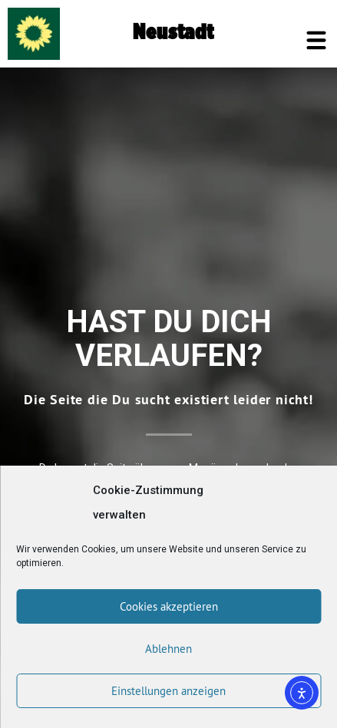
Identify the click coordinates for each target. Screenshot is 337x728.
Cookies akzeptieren (169, 606)
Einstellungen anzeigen (168, 691)
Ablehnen (168, 648)
